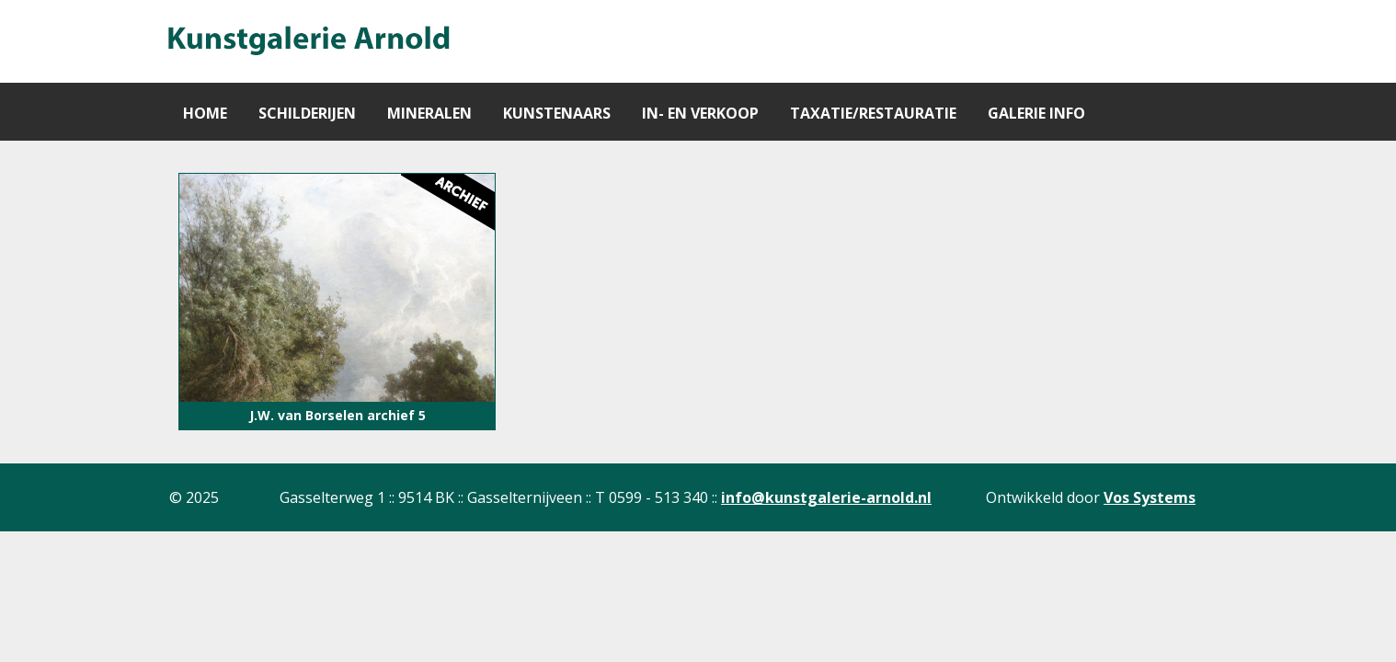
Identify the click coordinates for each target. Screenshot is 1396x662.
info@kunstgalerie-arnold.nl (826, 497)
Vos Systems (1150, 497)
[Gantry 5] (307, 41)
